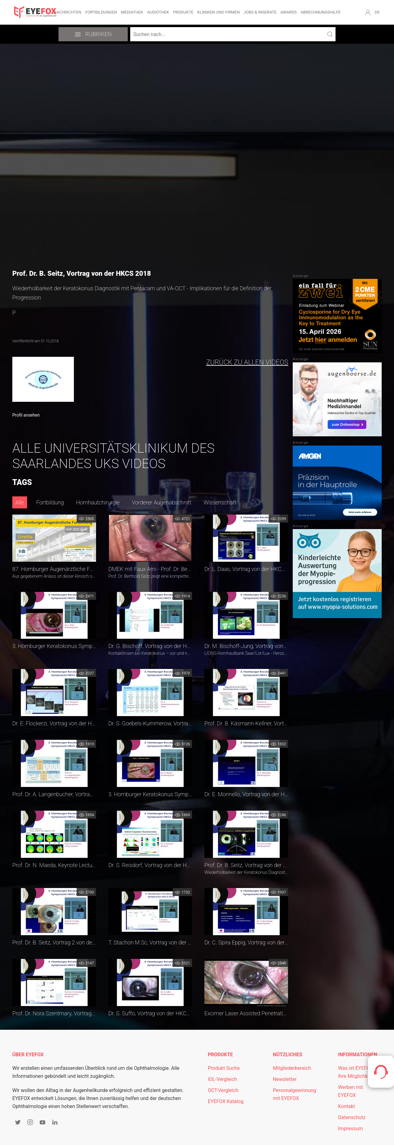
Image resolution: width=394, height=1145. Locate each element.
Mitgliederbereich (292, 1068)
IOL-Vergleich (222, 1079)
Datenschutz (351, 1117)
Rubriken (93, 34)
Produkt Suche (224, 1068)
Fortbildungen (101, 12)
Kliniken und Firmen (218, 12)
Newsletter (285, 1079)
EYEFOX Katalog (225, 1101)
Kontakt (346, 1106)
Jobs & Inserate (260, 12)
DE (377, 12)
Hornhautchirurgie (97, 502)
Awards (288, 12)
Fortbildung (50, 502)
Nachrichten (67, 12)
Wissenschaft (220, 502)
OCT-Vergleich (223, 1090)
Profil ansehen (26, 415)
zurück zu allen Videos (247, 362)
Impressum (350, 1128)
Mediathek (132, 12)
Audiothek (158, 12)
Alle (19, 502)
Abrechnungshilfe (321, 12)
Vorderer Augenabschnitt (161, 502)
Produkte (183, 12)
